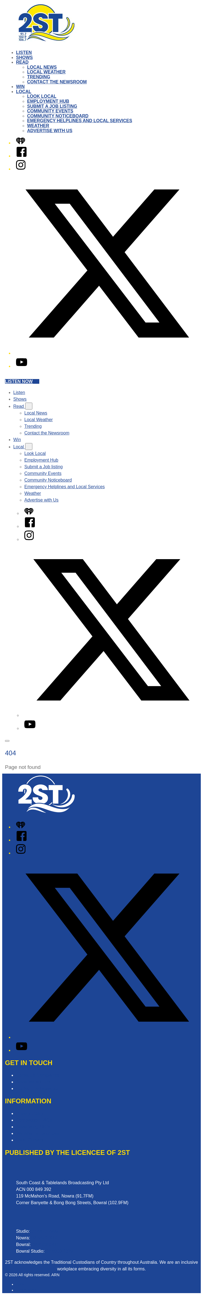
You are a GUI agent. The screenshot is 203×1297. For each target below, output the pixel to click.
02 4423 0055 (44, 1237)
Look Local (41, 96)
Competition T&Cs (34, 1120)
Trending (38, 77)
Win (20, 86)
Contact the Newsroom (57, 82)
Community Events (50, 111)
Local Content (29, 1140)
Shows (24, 57)
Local (23, 91)
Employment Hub (48, 101)
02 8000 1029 (59, 1251)
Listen (24, 52)
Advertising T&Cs (33, 1126)
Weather (38, 125)
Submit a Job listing (52, 106)
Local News (42, 67)
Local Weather (46, 72)
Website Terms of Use (37, 1133)
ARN (20, 1284)
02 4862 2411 (45, 1244)
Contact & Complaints (37, 1075)
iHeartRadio (26, 1290)
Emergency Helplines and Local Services (79, 120)
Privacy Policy (30, 1113)
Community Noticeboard (58, 116)
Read (22, 62)
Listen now (22, 381)
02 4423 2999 (44, 1231)
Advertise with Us (49, 130)
